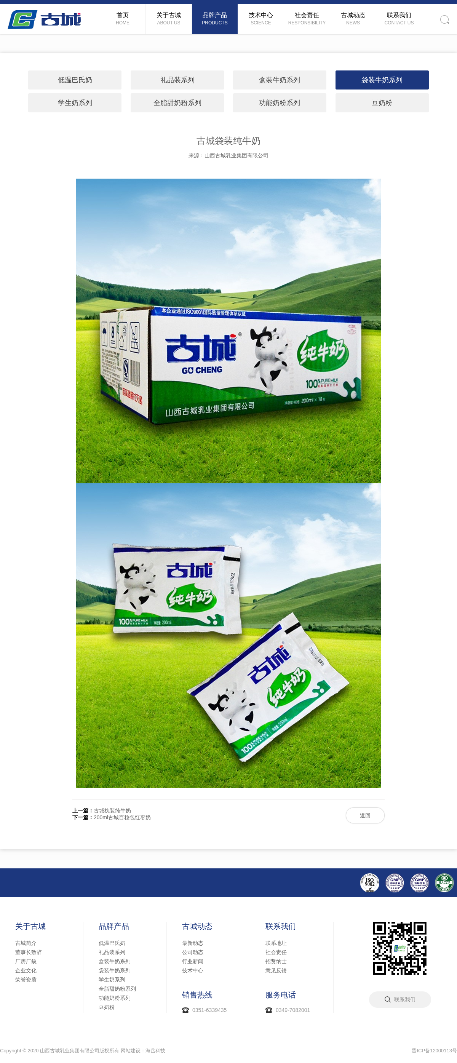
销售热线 (197, 995)
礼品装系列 (177, 80)
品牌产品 (114, 926)
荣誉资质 (26, 980)
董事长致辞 (28, 952)
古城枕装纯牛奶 (112, 810)
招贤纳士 (276, 961)
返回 (365, 815)
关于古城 (30, 926)
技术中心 (192, 970)
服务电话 (280, 995)
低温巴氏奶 (75, 80)
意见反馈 (276, 970)
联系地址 (276, 943)
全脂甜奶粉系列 (177, 103)
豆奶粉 (382, 103)
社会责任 (276, 952)
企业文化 (26, 970)
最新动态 (192, 943)
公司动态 (192, 952)
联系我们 (280, 926)
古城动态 (197, 926)
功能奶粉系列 (279, 103)
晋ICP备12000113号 (434, 1050)
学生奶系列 (75, 103)
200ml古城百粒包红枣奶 (122, 817)
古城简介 (26, 943)
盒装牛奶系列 (279, 80)
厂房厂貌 (26, 961)
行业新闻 (192, 961)
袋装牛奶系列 (382, 80)
